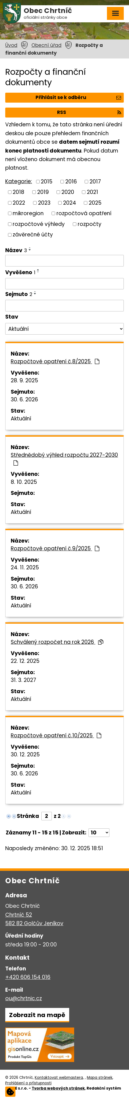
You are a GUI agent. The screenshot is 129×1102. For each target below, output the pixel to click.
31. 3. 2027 (23, 680)
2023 (44, 202)
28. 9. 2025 (24, 380)
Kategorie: (18, 181)
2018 (18, 192)
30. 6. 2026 (24, 399)
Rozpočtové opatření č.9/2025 (55, 548)
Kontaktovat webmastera (59, 1077)
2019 (43, 192)
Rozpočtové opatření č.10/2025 (56, 735)
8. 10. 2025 (24, 482)
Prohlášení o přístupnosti (28, 1083)
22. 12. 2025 (25, 661)
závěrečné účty (33, 234)
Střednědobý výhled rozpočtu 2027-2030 (64, 458)
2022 (19, 202)
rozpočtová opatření (84, 213)
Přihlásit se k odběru (78, 97)
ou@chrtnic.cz (23, 998)
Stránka (28, 816)
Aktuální (21, 418)
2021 (92, 192)
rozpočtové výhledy (39, 224)
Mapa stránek (99, 1077)
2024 (69, 202)
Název (16, 250)
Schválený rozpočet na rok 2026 (57, 642)
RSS (89, 112)
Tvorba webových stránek (58, 1088)
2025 (95, 202)
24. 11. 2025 (25, 567)
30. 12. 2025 (25, 754)
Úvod (11, 45)
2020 (67, 192)
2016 (71, 181)
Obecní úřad (46, 45)
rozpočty (89, 224)
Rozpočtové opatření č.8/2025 (55, 361)
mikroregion (28, 213)
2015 (46, 181)
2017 (95, 181)
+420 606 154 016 (27, 977)
